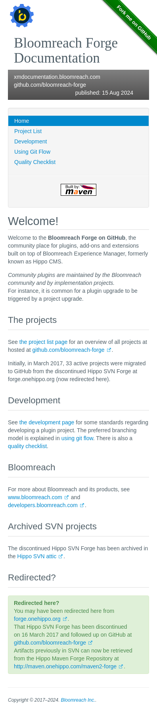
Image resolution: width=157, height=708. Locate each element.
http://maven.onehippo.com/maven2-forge (65, 666)
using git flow (77, 438)
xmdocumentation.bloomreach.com (57, 77)
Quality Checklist (35, 162)
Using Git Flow (32, 152)
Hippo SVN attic (36, 556)
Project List (28, 131)
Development (30, 141)
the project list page (43, 342)
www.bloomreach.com (35, 497)
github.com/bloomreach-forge (50, 85)
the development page (47, 422)
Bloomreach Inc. (78, 700)
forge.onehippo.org (37, 619)
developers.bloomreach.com (43, 505)
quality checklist (27, 446)
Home (21, 121)
